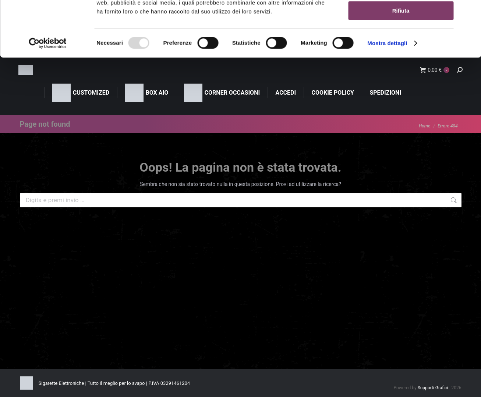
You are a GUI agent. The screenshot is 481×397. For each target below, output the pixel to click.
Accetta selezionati (400, 40)
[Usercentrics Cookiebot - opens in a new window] (47, 93)
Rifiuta (401, 61)
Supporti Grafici (433, 387)
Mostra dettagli (387, 94)
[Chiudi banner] (469, 11)
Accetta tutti (401, 18)
